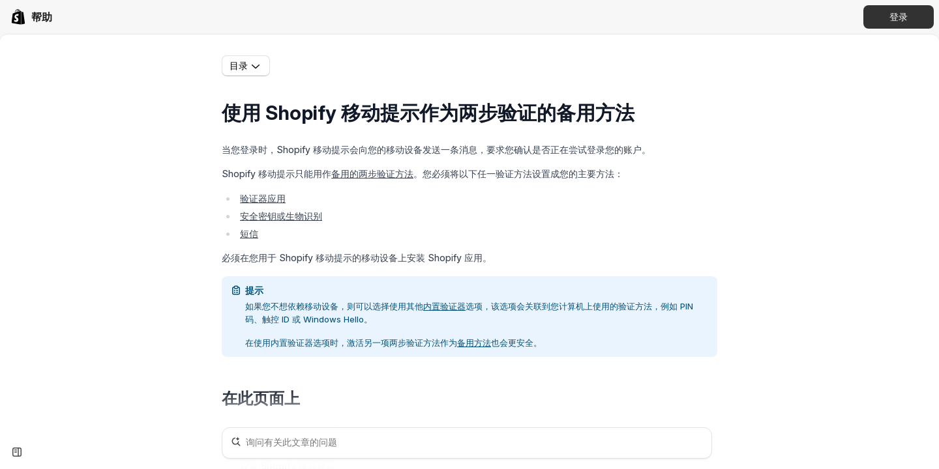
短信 (249, 233)
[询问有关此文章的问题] (467, 443)
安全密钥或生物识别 (281, 215)
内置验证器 (444, 306)
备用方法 (474, 342)
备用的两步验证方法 (372, 173)
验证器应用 (263, 198)
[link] (31, 17)
